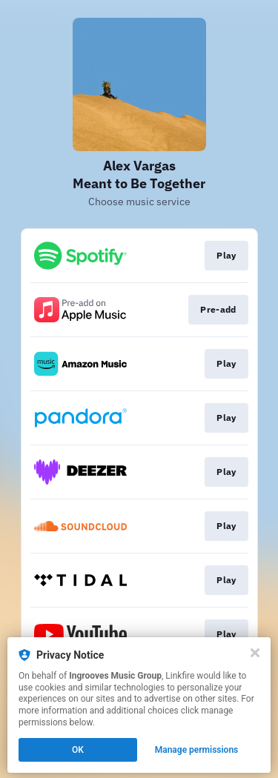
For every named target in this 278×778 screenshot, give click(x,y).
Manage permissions (197, 750)
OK (78, 750)
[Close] (255, 653)
